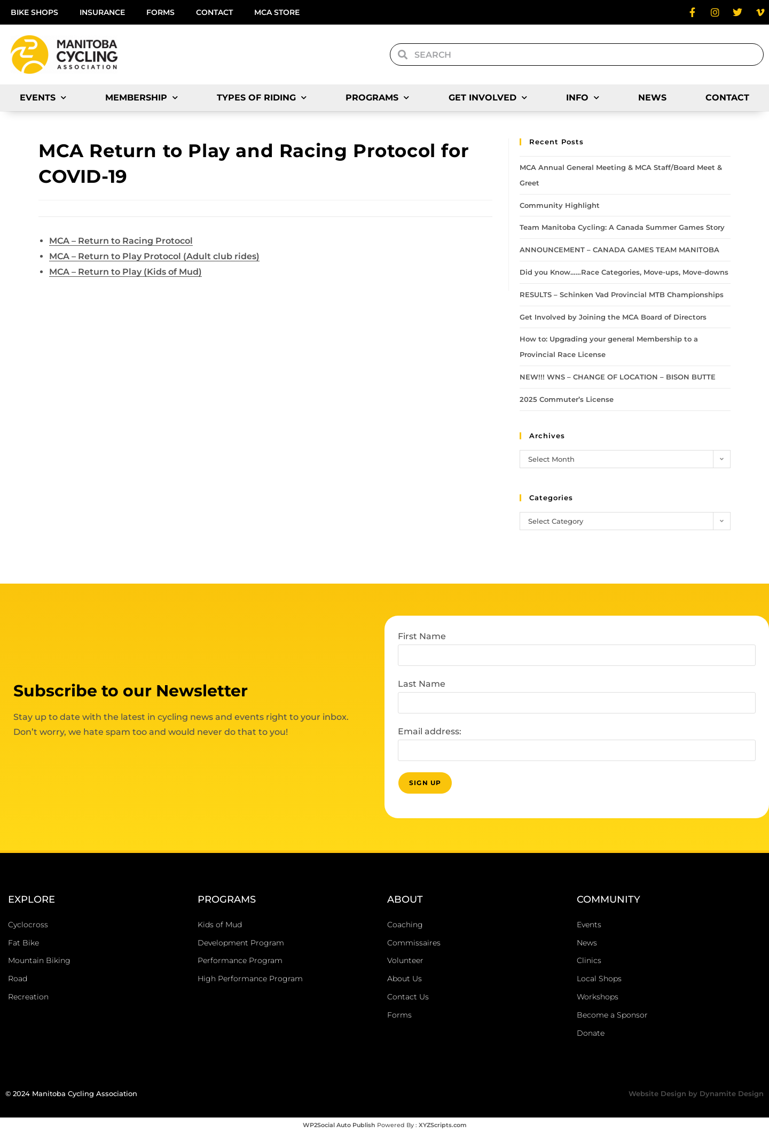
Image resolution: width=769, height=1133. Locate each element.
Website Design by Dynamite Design (696, 1093)
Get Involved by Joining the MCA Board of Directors (613, 317)
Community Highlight (560, 205)
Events (43, 97)
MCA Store (277, 12)
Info (582, 97)
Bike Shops (34, 12)
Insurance (102, 12)
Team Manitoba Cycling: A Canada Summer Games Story (622, 227)
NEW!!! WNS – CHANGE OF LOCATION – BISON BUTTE (618, 377)
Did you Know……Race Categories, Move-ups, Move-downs (624, 272)
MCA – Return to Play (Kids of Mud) (125, 272)
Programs (377, 97)
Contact (214, 12)
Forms (160, 12)
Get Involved (488, 97)
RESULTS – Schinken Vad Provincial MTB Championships (622, 294)
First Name (422, 636)
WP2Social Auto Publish (339, 1125)
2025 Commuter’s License (567, 399)
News (652, 97)
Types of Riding (262, 97)
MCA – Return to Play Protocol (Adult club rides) (154, 256)
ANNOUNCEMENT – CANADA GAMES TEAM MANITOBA (619, 249)
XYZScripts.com (443, 1125)
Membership (141, 97)
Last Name (421, 684)
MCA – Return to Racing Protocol (121, 241)
